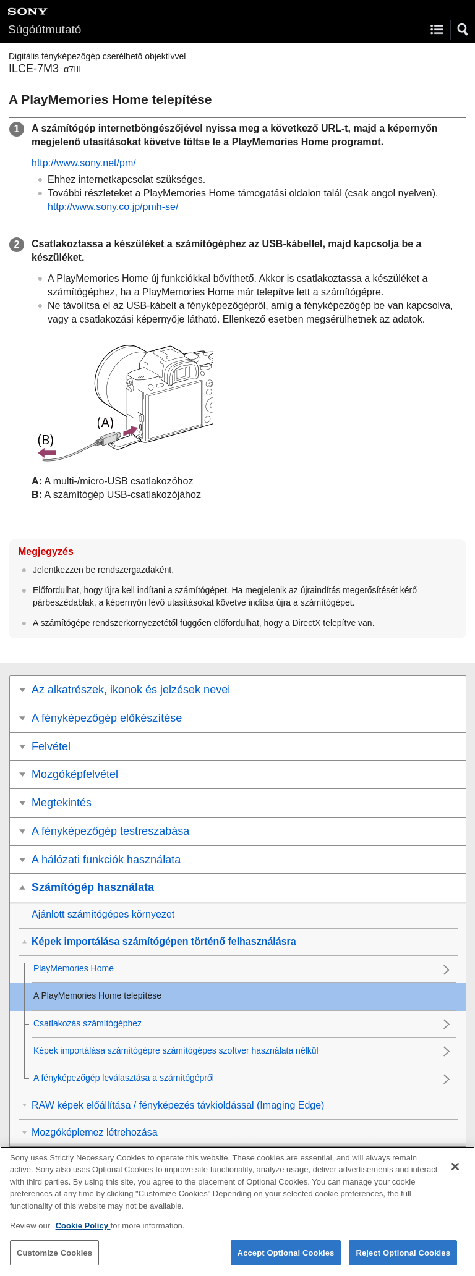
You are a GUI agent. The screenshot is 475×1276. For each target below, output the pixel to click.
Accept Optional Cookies (286, 1260)
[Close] (455, 1174)
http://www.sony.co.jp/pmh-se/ (113, 206)
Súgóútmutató (44, 29)
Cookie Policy (83, 1233)
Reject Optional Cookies (403, 1260)
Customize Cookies (54, 1260)
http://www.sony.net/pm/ (84, 163)
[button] (463, 29)
